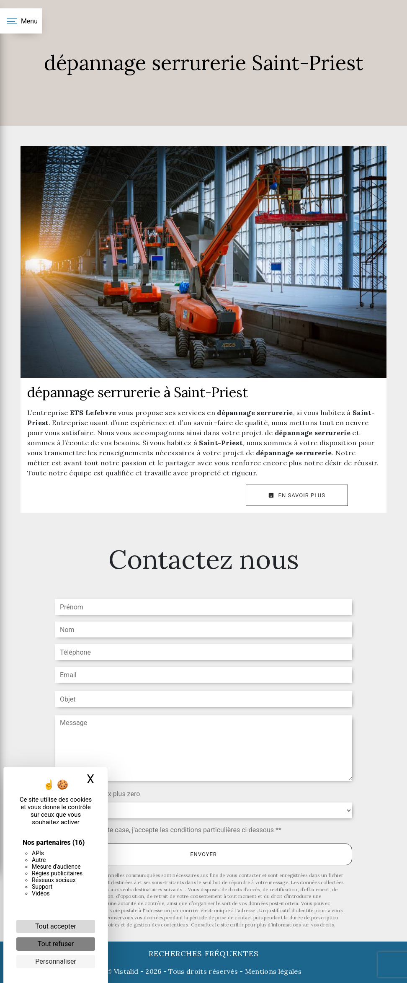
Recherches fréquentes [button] (204, 953)
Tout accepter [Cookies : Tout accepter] (55, 926)
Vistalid (126, 971)
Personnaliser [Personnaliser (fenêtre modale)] (55, 961)
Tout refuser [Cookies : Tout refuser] (56, 944)
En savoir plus (296, 495)
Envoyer (203, 854)
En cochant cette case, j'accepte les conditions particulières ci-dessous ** (172, 830)
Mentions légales (272, 971)
